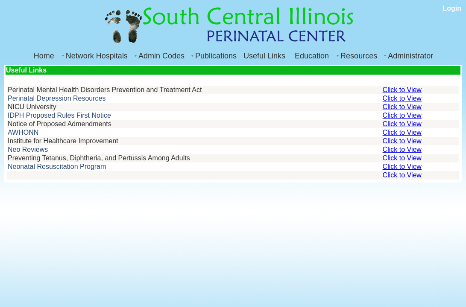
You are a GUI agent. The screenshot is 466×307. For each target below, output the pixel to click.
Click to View (402, 89)
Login (452, 8)
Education (312, 56)
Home (44, 56)
